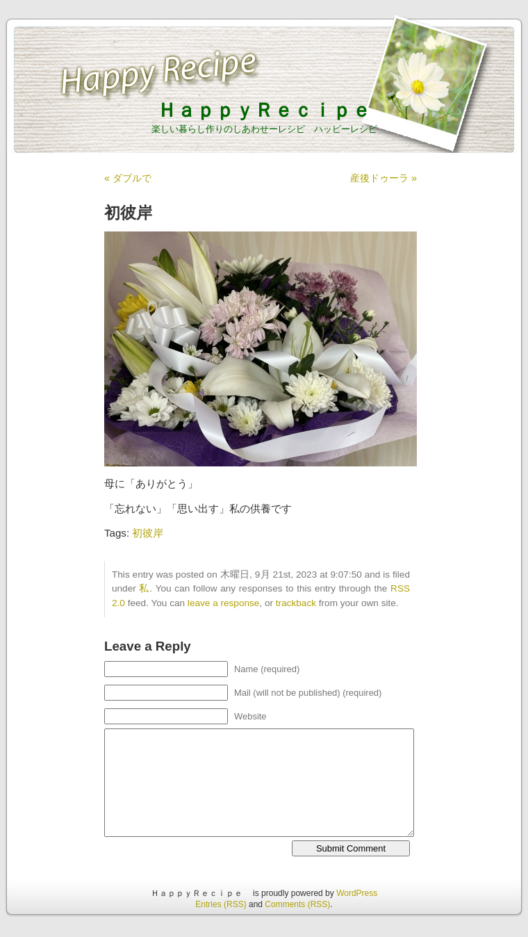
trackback (296, 603)
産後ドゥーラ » (383, 178)
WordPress (356, 893)
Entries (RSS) (220, 904)
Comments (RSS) (297, 904)
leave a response (224, 603)
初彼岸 (147, 533)
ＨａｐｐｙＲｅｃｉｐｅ (273, 110)
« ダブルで (127, 178)
